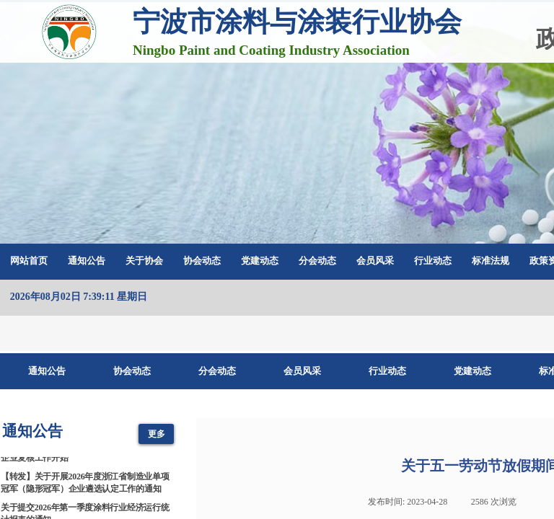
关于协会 (144, 260)
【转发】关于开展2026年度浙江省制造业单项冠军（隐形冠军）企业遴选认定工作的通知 (85, 485)
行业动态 (433, 260)
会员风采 (375, 260)
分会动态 (317, 260)
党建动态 (259, 260)
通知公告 (86, 260)
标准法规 (490, 260)
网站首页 (29, 260)
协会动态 (202, 260)
